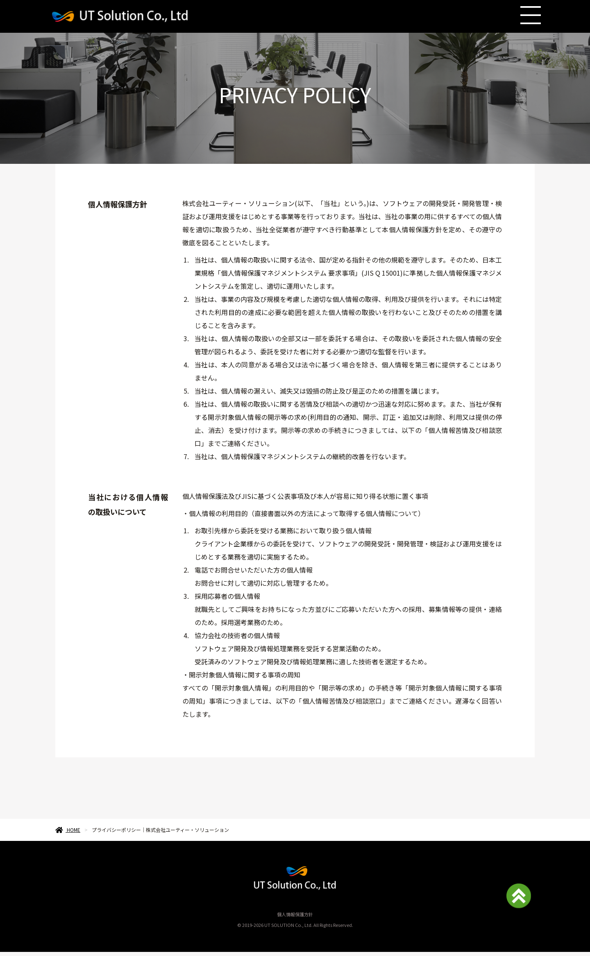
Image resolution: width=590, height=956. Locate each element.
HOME (67, 829)
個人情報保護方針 (295, 914)
